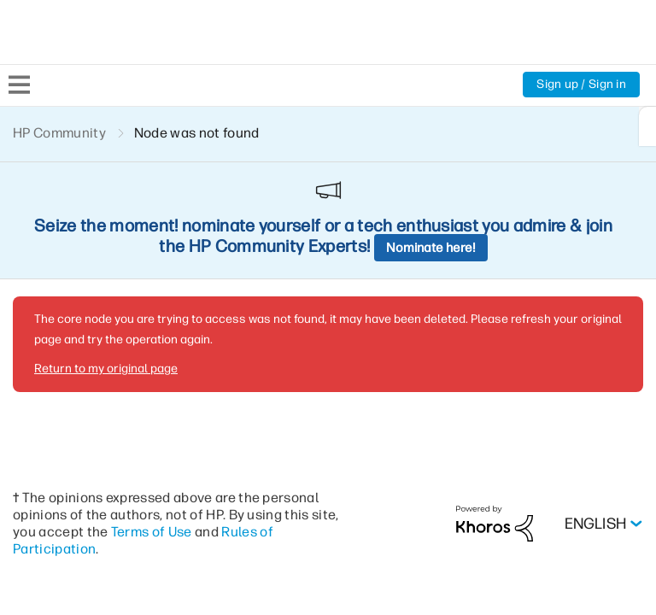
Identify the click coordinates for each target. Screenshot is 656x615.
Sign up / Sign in (580, 84)
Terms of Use (182, 413)
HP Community (60, 133)
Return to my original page (104, 250)
